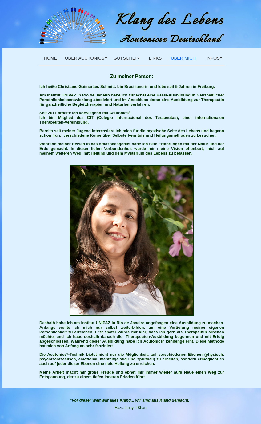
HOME (50, 58)
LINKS (155, 58)
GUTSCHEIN (126, 58)
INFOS (212, 58)
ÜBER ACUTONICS (85, 58)
